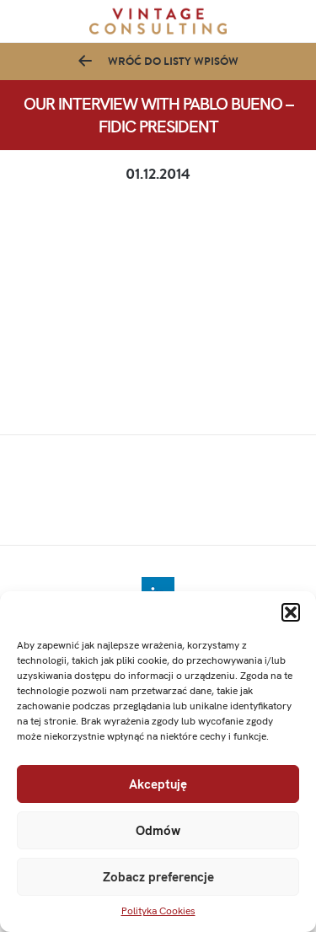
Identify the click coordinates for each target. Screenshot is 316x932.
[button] (290, 612)
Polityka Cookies (158, 911)
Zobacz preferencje (158, 877)
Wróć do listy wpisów (173, 61)
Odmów (158, 830)
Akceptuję (158, 784)
